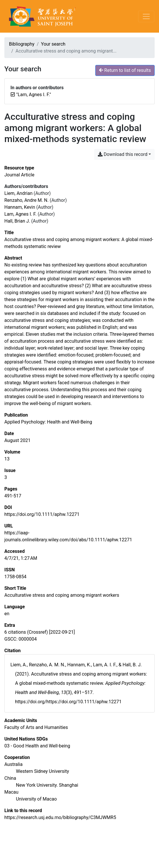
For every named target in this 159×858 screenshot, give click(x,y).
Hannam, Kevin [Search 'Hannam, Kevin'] (19, 207)
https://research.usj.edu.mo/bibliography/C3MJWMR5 (60, 817)
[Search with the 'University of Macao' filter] (36, 799)
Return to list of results (125, 70)
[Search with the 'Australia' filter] (13, 764)
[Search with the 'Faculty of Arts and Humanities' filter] (36, 727)
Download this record (122, 154)
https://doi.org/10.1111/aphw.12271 (42, 514)
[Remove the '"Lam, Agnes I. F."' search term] (33, 94)
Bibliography (21, 44)
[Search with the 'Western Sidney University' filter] (42, 771)
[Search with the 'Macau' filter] (11, 792)
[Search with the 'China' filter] (10, 778)
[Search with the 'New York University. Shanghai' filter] (47, 785)
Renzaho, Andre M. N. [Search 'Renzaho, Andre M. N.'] (26, 200)
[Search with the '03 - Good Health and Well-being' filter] (37, 746)
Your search (53, 44)
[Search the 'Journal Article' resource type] (19, 175)
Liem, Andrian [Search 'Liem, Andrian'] (18, 193)
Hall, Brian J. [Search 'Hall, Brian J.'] (17, 221)
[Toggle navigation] (146, 16)
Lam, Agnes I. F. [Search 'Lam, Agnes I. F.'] (20, 214)
